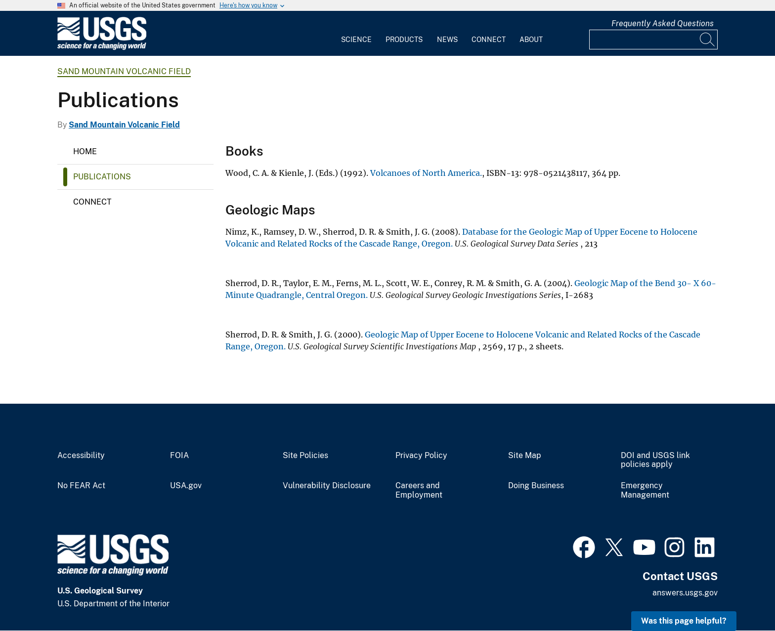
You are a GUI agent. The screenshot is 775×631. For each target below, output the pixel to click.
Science (356, 39)
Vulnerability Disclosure (327, 485)
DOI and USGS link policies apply (655, 460)
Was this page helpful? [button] (684, 621)
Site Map (524, 455)
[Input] (653, 39)
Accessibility (81, 455)
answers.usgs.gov (685, 592)
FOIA (179, 455)
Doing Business (536, 485)
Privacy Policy (421, 455)
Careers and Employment (418, 490)
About (531, 39)
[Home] (101, 47)
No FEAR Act (81, 485)
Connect (489, 39)
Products (404, 39)
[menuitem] (356, 33)
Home (85, 151)
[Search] (708, 39)
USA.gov (186, 485)
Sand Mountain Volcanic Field (124, 71)
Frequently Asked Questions (662, 23)
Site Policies (305, 455)
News (447, 39)
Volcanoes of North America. (426, 173)
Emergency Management (645, 490)
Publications (102, 176)
